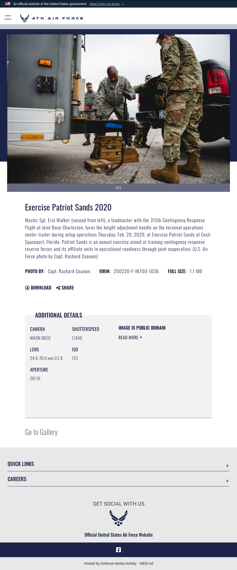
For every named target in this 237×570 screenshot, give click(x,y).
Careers (17, 479)
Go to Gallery (41, 431)
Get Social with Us (118, 504)
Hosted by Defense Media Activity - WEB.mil (118, 563)
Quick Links (21, 464)
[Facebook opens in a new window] (118, 550)
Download (38, 287)
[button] (107, 4)
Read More (129, 337)
